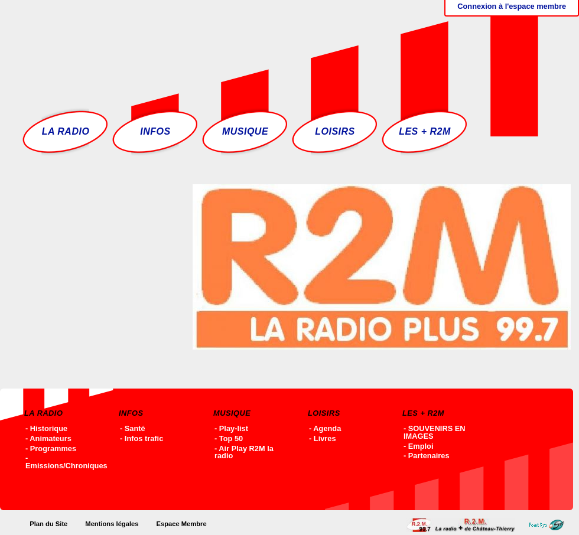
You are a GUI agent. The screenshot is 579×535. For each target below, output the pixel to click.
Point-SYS (549, 525)
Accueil (463, 525)
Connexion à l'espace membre (511, 6)
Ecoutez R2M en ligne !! (464, 50)
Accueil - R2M (193, 50)
